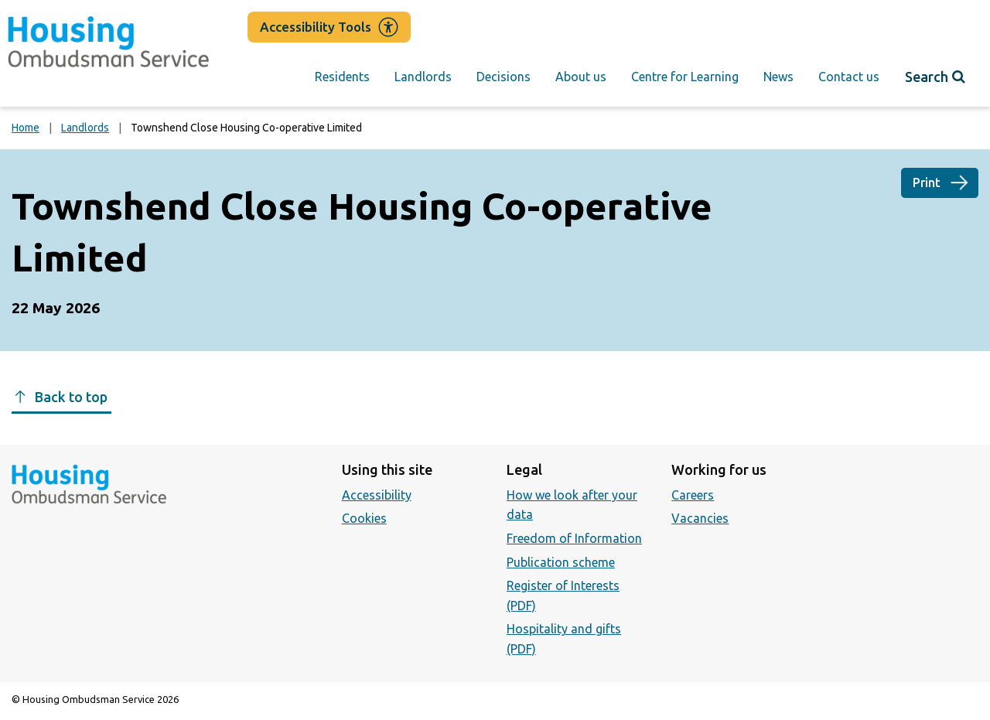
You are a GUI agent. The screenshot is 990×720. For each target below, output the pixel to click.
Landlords (423, 77)
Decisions (503, 77)
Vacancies (700, 518)
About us (580, 77)
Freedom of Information (574, 538)
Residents (342, 77)
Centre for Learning (685, 77)
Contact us (848, 77)
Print (926, 182)
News (778, 77)
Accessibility (376, 495)
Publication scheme (561, 562)
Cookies (364, 518)
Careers (692, 495)
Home (25, 127)
